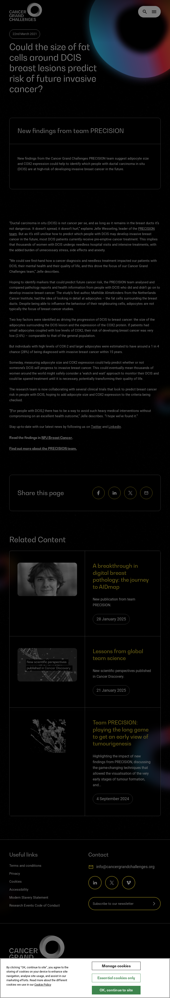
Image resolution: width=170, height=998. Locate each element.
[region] (85, 978)
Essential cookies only (116, 978)
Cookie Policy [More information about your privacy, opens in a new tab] (42, 984)
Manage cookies (116, 966)
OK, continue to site (116, 990)
